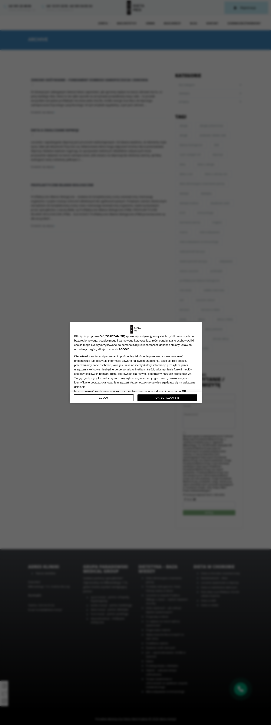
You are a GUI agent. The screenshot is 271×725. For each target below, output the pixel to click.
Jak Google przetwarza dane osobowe (158, 356)
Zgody (104, 397)
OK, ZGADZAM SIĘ (167, 397)
